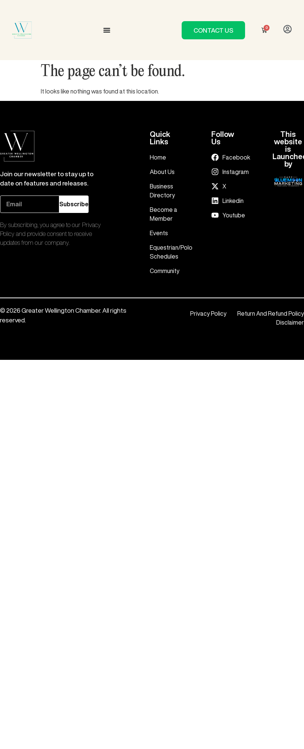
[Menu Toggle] (106, 30)
